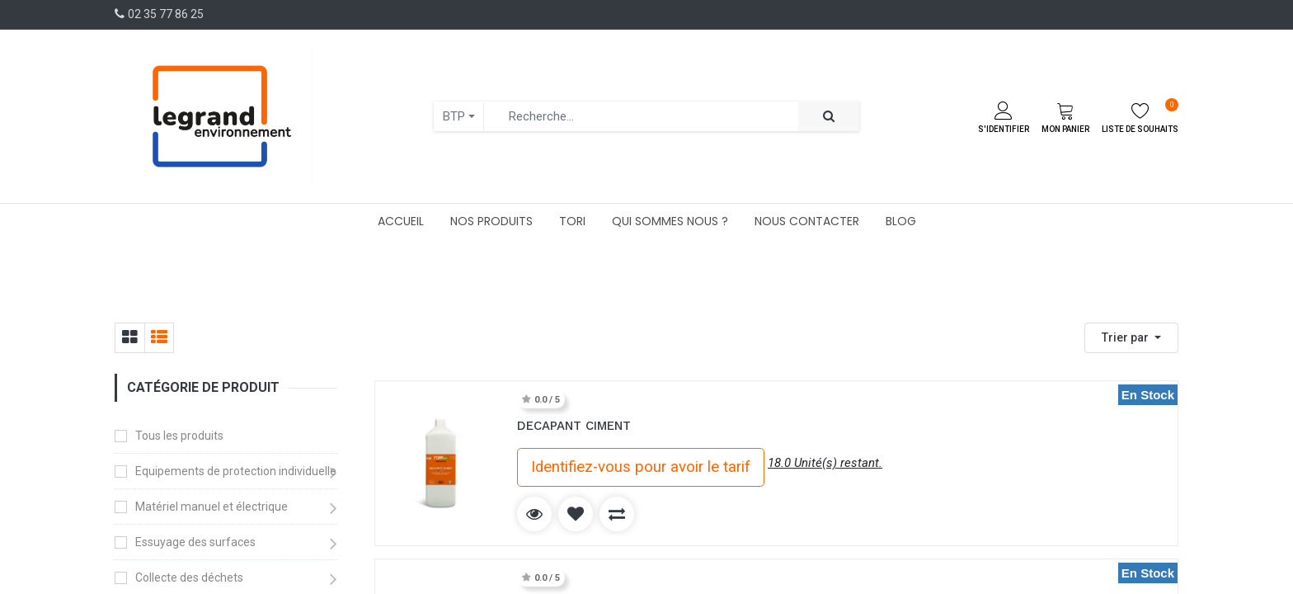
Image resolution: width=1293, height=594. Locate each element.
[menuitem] (400, 221)
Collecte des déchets (189, 577)
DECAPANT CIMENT (574, 425)
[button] (1131, 338)
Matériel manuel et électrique (211, 506)
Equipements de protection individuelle (235, 471)
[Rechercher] (828, 116)
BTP (454, 116)
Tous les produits (179, 435)
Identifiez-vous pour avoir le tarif (640, 467)
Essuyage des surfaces (195, 542)
